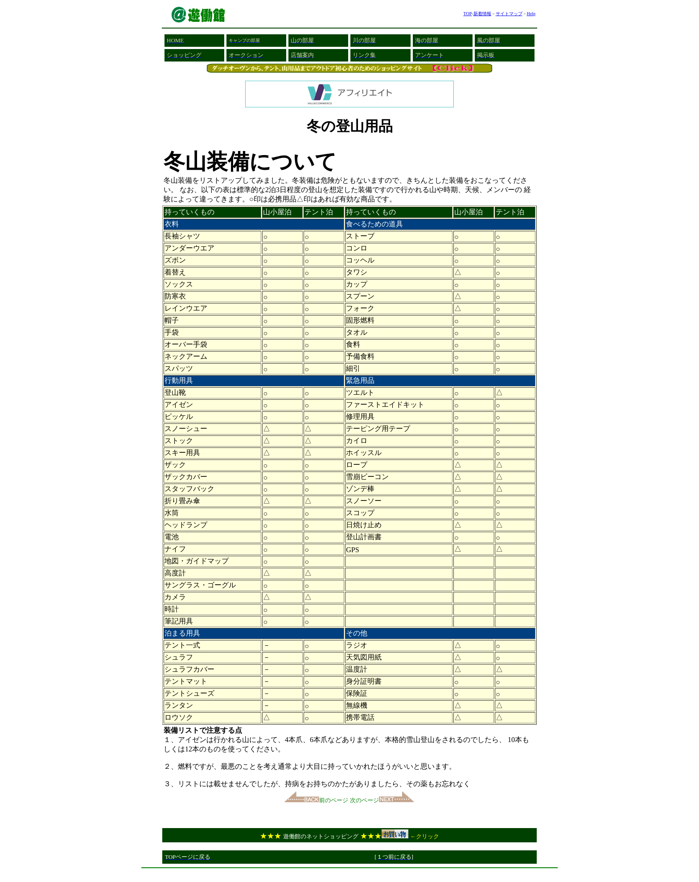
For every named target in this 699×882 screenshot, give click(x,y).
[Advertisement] (349, 875)
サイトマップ (509, 13)
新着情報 (482, 13)
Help (531, 13)
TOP (467, 13)
